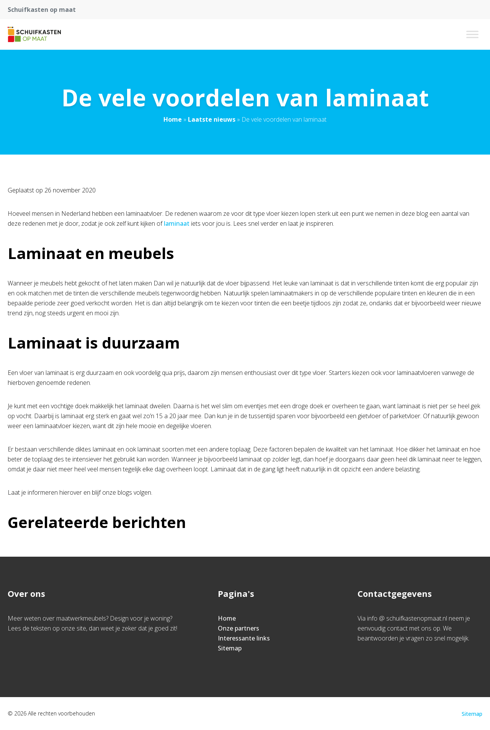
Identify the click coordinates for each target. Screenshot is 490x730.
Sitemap (230, 648)
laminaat (177, 223)
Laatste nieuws (211, 119)
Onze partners (238, 628)
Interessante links (244, 638)
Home (172, 119)
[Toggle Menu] (472, 34)
